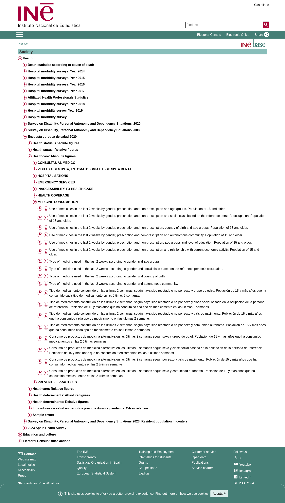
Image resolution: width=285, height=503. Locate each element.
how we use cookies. (194, 493)
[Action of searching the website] (266, 25)
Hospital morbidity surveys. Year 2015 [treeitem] (56, 78)
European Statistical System (96, 473)
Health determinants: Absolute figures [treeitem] (61, 395)
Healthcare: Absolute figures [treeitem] (54, 156)
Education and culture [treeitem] (39, 434)
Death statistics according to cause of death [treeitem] (61, 64)
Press (22, 475)
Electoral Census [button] (209, 34)
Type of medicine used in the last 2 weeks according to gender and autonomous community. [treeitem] (113, 283)
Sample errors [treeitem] (43, 415)
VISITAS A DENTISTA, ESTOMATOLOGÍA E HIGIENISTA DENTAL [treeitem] (85, 169)
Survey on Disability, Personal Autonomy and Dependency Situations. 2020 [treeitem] (84, 123)
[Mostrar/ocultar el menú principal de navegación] (19, 34)
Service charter (202, 468)
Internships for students (155, 457)
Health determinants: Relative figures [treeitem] (61, 401)
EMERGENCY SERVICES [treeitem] (56, 182)
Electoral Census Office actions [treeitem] (46, 441)
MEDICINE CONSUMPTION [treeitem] (58, 202)
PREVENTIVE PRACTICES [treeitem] (57, 382)
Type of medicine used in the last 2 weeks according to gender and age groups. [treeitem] (104, 261)
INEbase (23, 43)
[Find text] (224, 25)
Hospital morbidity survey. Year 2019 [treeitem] (55, 110)
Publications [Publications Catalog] (200, 462)
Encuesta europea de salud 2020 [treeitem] (52, 136)
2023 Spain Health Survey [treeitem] (47, 428)
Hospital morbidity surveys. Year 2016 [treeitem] (56, 84)
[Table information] (46, 208)
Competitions (148, 468)
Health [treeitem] (27, 58)
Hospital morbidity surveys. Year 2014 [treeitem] (56, 71)
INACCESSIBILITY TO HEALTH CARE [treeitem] (65, 189)
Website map (27, 459)
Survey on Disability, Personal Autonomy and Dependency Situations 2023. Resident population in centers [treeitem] (107, 421)
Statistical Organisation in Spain (99, 462)
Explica (144, 473)
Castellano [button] (261, 5)
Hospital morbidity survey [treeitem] (47, 117)
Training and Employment (157, 452)
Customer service (204, 452)
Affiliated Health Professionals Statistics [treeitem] (58, 97)
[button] (261, 34)
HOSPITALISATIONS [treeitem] (53, 175)
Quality (82, 468)
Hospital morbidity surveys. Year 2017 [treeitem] (56, 91)
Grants (143, 462)
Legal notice (26, 464)
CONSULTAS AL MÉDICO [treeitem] (56, 162)
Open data (199, 457)
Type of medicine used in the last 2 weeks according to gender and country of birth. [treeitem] (107, 276)
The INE (82, 452)
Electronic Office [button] (237, 34)
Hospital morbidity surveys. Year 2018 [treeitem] (56, 104)
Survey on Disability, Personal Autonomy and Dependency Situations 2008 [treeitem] (83, 130)
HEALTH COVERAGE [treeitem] (53, 195)
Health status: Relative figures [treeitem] (55, 149)
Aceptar (219, 493)
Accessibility (26, 470)
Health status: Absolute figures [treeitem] (56, 143)
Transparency (86, 457)
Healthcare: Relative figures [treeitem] (53, 388)
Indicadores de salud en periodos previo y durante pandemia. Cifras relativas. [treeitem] (91, 408)
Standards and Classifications (39, 483)
